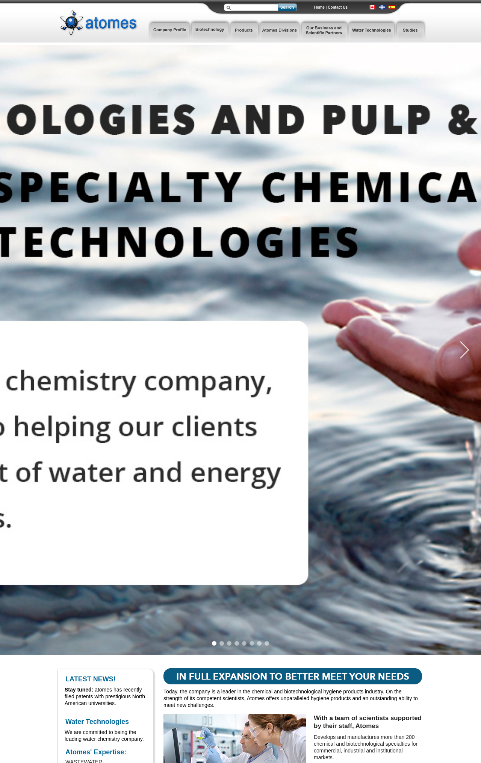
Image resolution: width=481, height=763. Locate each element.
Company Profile (169, 31)
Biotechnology (210, 31)
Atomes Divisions (279, 31)
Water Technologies (372, 31)
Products (244, 31)
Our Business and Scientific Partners (324, 31)
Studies (411, 31)
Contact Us (338, 7)
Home (319, 7)
